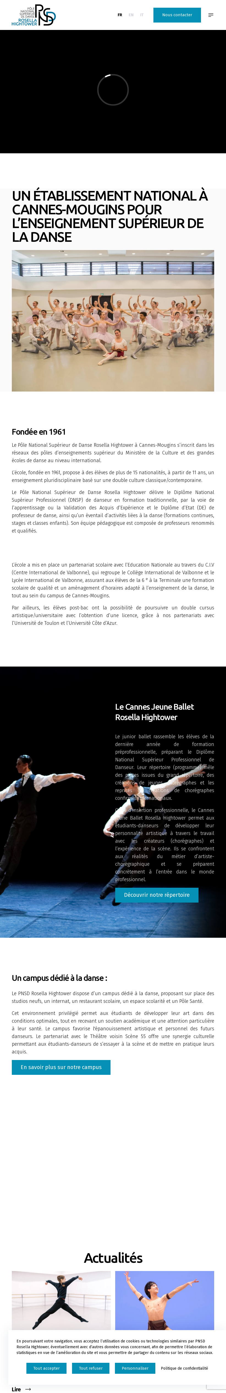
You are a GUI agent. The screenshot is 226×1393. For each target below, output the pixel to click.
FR (120, 14)
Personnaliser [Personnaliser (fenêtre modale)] (135, 1368)
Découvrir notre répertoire (157, 895)
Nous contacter (177, 14)
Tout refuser (91, 1368)
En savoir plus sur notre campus (61, 1067)
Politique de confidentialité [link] (184, 1368)
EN (131, 14)
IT (142, 14)
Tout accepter (46, 1368)
